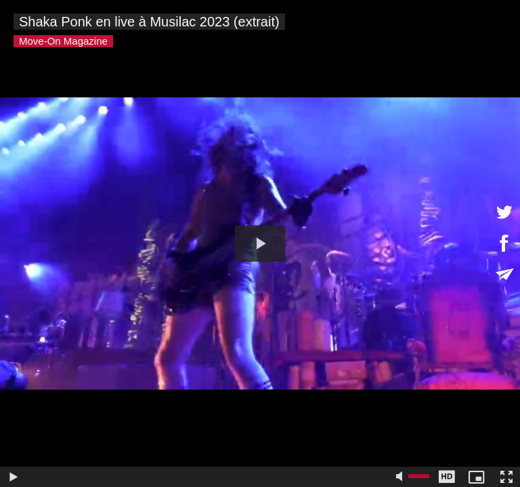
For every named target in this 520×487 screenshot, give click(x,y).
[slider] (209, 476)
